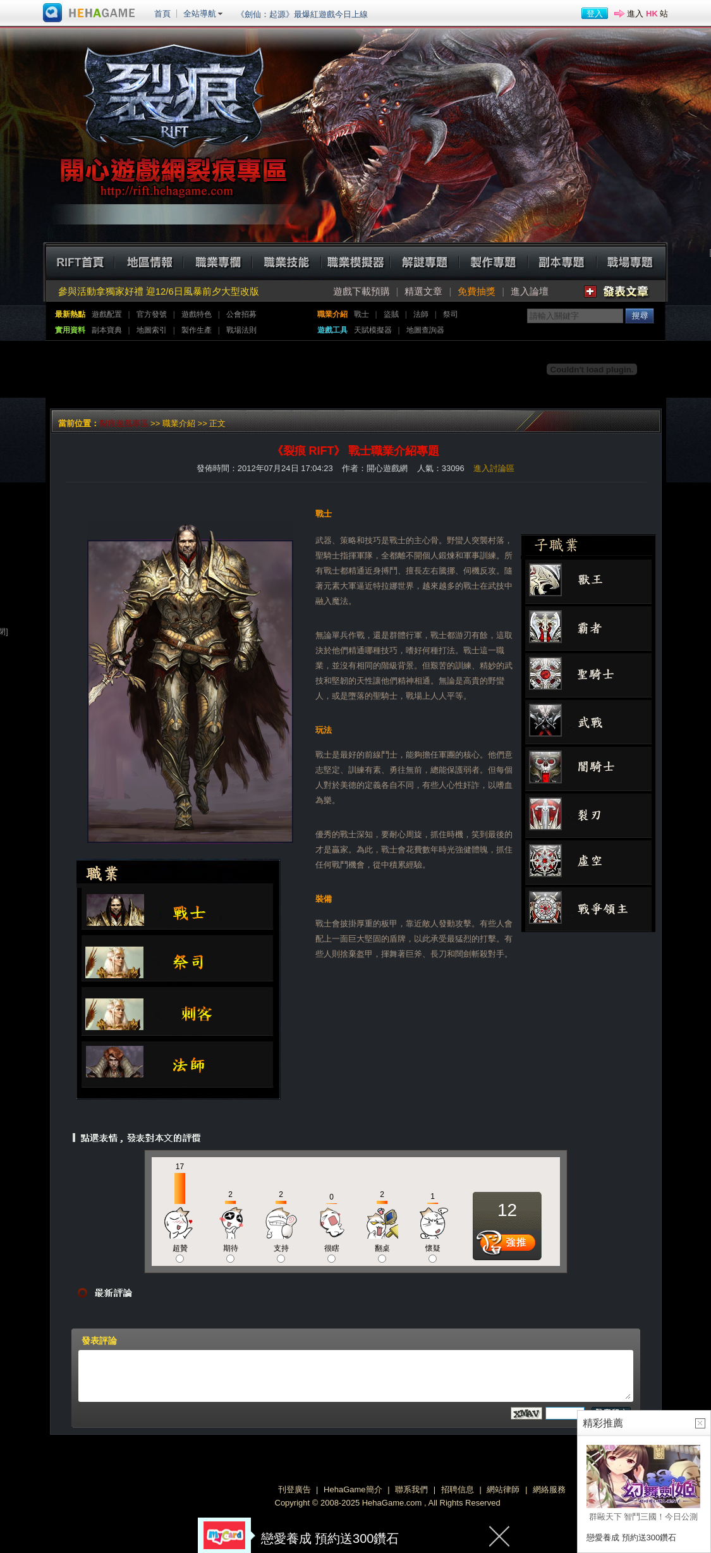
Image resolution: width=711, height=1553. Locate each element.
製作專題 (493, 261)
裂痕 (172, 115)
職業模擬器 (355, 261)
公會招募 (241, 314)
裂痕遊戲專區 (124, 423)
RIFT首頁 (80, 261)
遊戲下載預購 (361, 291)
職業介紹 (178, 423)
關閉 (500, 1535)
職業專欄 (217, 261)
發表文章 (617, 291)
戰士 (361, 314)
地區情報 (148, 261)
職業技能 (286, 261)
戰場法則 (241, 330)
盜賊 (391, 314)
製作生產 (196, 330)
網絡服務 (549, 1489)
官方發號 (152, 314)
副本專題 (562, 261)
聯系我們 (411, 1489)
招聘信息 (457, 1489)
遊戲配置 (107, 314)
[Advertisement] (276, 369)
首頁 (162, 13)
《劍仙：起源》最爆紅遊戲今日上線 (302, 14)
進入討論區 (493, 468)
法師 (420, 314)
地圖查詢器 (425, 330)
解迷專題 (424, 261)
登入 (594, 13)
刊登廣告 (294, 1489)
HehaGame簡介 (353, 1489)
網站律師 (503, 1489)
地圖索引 (152, 330)
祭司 (450, 314)
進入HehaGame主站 (89, 13)
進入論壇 (530, 291)
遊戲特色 (196, 314)
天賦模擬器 (373, 330)
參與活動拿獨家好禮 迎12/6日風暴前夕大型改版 (158, 291)
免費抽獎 (476, 291)
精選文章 (423, 291)
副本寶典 (107, 330)
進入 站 (647, 13)
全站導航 (199, 13)
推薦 (507, 1246)
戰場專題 (631, 261)
